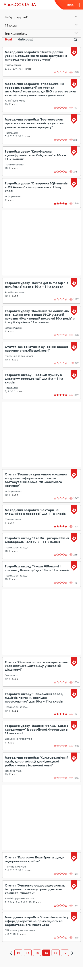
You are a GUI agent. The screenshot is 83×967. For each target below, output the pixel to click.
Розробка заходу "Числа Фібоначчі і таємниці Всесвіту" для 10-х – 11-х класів (37, 568)
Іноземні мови (13, 770)
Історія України (14, 327)
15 (46, 953)
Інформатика (13, 196)
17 (65, 953)
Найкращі (25, 39)
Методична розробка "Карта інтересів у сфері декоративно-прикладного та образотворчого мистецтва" (37, 921)
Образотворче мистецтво (20, 930)
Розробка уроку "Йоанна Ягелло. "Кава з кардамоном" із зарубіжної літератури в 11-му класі (36, 729)
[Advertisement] (41, 243)
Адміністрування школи (19, 898)
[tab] (41, 17)
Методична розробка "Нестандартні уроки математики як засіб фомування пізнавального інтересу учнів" (36, 55)
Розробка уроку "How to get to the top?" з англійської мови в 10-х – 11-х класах (36, 284)
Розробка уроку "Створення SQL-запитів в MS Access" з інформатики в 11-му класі (36, 187)
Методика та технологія (19, 355)
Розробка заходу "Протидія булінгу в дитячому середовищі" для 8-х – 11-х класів (34, 378)
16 (55, 953)
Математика (13, 64)
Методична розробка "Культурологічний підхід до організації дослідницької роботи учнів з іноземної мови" (36, 761)
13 (27, 953)
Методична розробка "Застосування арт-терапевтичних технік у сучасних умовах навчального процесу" (35, 123)
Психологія (11, 132)
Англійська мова (15, 100)
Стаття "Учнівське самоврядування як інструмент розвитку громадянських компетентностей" (35, 889)
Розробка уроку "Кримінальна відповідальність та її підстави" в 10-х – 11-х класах (35, 155)
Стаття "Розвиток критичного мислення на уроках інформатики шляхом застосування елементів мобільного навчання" (36, 479)
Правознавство (14, 164)
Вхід (73, 5)
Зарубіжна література (18, 738)
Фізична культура (15, 866)
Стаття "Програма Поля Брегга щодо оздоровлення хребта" (34, 859)
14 (37, 953)
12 (18, 953)
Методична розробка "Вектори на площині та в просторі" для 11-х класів (35, 511)
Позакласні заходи (16, 547)
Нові (8, 39)
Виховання (11, 675)
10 (19, 68)
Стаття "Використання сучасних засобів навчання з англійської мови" (36, 348)
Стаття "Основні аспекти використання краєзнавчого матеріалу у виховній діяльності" (36, 665)
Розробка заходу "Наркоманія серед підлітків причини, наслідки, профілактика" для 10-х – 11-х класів (34, 697)
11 (23, 68)
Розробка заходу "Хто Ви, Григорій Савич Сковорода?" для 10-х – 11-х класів (37, 540)
